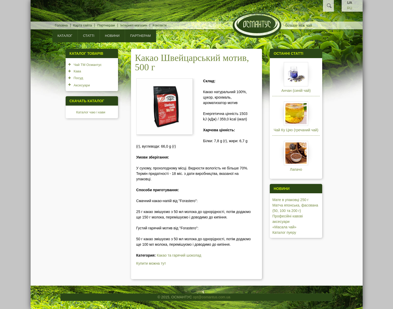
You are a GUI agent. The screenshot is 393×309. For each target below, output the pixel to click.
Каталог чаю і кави (90, 112)
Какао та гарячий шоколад (179, 255)
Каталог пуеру (284, 232)
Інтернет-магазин (133, 25)
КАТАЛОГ (65, 36)
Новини (112, 36)
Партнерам (106, 25)
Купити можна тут (151, 263)
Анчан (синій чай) (296, 90)
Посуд (78, 78)
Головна (61, 25)
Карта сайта (82, 25)
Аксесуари (82, 85)
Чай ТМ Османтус (88, 65)
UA (349, 3)
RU (349, 8)
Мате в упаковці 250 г (290, 200)
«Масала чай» (284, 227)
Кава (77, 71)
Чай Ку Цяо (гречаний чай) (296, 130)
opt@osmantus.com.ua (211, 297)
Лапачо (296, 169)
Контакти (160, 25)
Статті (88, 36)
